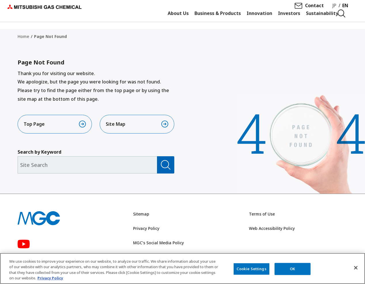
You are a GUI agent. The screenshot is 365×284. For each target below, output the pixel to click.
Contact (316, 9)
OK (292, 269)
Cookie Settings (251, 269)
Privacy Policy (146, 229)
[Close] (355, 268)
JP (336, 9)
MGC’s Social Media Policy (158, 244)
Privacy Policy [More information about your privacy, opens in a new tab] (50, 278)
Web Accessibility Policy (272, 229)
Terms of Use (262, 215)
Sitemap (141, 215)
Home (23, 36)
